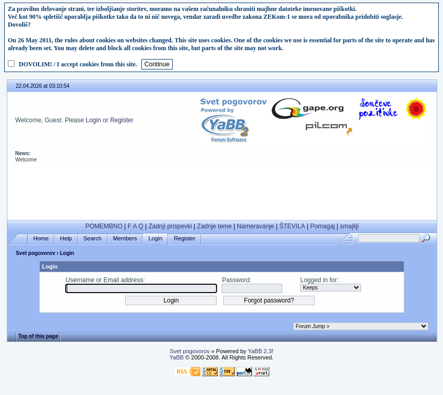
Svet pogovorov (35, 253)
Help (66, 238)
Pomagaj (322, 226)
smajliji (349, 226)
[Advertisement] (222, 191)
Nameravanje (255, 226)
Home (41, 238)
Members (125, 238)
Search (92, 238)
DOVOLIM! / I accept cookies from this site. (78, 64)
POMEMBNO (103, 226)
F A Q (135, 226)
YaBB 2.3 (260, 351)
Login (93, 120)
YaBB (177, 357)
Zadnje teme (214, 226)
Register (122, 120)
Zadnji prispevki (169, 226)
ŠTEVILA (292, 226)
